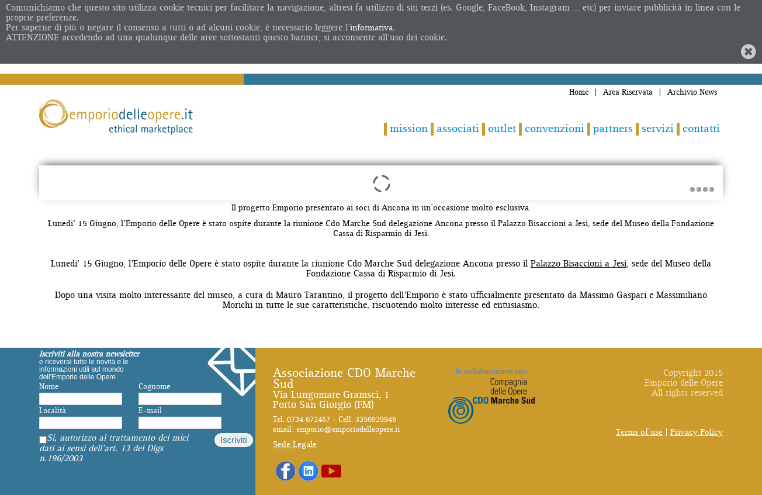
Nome (48, 387)
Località (52, 411)
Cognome (154, 387)
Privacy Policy (696, 432)
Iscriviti (233, 440)
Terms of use (639, 432)
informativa (371, 27)
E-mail (150, 411)
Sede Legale (295, 444)
